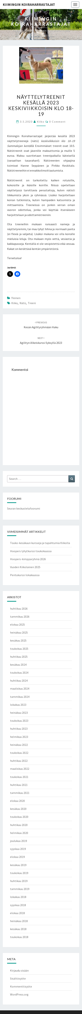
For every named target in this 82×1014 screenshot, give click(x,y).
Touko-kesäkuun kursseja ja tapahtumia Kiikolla (40, 543)
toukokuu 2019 (19, 873)
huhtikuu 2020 (19, 825)
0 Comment (57, 121)
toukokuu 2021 (19, 777)
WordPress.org (19, 994)
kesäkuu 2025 (18, 640)
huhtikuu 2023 (19, 728)
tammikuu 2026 (19, 616)
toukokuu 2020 (19, 817)
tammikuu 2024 (19, 696)
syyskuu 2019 (18, 849)
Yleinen (15, 298)
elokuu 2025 (17, 624)
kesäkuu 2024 (18, 664)
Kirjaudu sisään (19, 970)
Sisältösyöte (18, 978)
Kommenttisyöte (21, 986)
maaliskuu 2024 (19, 688)
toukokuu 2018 (19, 937)
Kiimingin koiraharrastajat (29, 4)
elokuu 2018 (17, 913)
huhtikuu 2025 (19, 656)
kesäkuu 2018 (18, 929)
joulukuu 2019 (18, 841)
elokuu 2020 (17, 801)
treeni (32, 303)
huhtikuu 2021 (19, 785)
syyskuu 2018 (18, 905)
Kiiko (40, 121)
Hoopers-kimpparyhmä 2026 (28, 559)
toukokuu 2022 (19, 753)
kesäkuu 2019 (18, 865)
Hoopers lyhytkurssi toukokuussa (31, 551)
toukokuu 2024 (19, 672)
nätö (23, 303)
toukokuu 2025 (19, 648)
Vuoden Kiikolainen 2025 (25, 567)
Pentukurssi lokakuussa (24, 575)
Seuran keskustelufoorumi (23, 508)
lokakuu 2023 (18, 704)
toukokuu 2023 (19, 720)
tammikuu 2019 (19, 889)
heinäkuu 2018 (19, 921)
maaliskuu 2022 (19, 768)
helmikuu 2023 (19, 737)
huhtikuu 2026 (19, 608)
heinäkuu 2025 (19, 632)
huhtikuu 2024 (19, 680)
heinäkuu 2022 (19, 745)
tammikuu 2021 (19, 793)
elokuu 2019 (17, 857)
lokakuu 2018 (18, 897)
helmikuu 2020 (19, 833)
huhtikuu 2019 (19, 881)
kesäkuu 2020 (18, 809)
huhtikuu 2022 (19, 760)
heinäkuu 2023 (19, 712)
